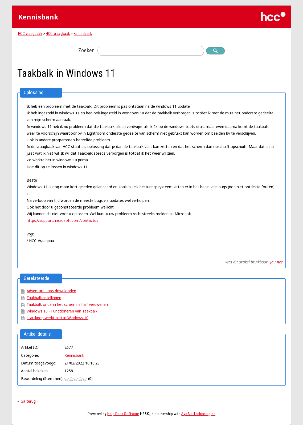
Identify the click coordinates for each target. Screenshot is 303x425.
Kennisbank (83, 33)
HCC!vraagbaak (30, 33)
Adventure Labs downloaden (51, 290)
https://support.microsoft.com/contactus (62, 220)
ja (271, 261)
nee (280, 261)
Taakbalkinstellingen (44, 297)
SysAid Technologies (198, 414)
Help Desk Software (123, 414)
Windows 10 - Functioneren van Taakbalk (62, 311)
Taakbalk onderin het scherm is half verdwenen (67, 304)
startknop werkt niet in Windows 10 (57, 317)
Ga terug (28, 401)
